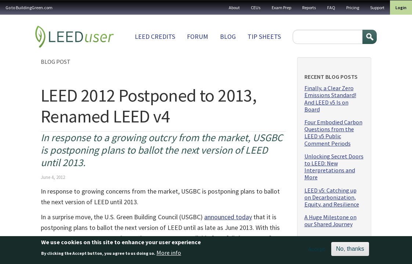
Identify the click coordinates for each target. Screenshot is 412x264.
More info (168, 254)
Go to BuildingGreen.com (29, 7)
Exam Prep (281, 7)
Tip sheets (264, 36)
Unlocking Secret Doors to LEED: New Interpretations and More (334, 167)
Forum (197, 36)
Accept (316, 250)
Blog (228, 36)
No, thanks (350, 250)
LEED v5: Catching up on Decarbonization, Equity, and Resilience (331, 197)
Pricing (352, 7)
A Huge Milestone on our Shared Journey (330, 221)
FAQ (331, 7)
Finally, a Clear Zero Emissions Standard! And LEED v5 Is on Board (330, 99)
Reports (309, 7)
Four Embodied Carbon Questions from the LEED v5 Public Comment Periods (333, 133)
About (234, 7)
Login (400, 7)
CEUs (256, 7)
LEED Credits (155, 36)
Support (377, 7)
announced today (228, 217)
